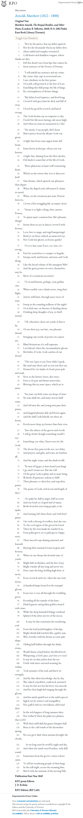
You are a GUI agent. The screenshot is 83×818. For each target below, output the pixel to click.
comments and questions (27, 801)
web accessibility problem (47, 813)
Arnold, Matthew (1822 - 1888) (37, 15)
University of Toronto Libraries (43, 810)
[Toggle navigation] (79, 3)
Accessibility (17, 813)
